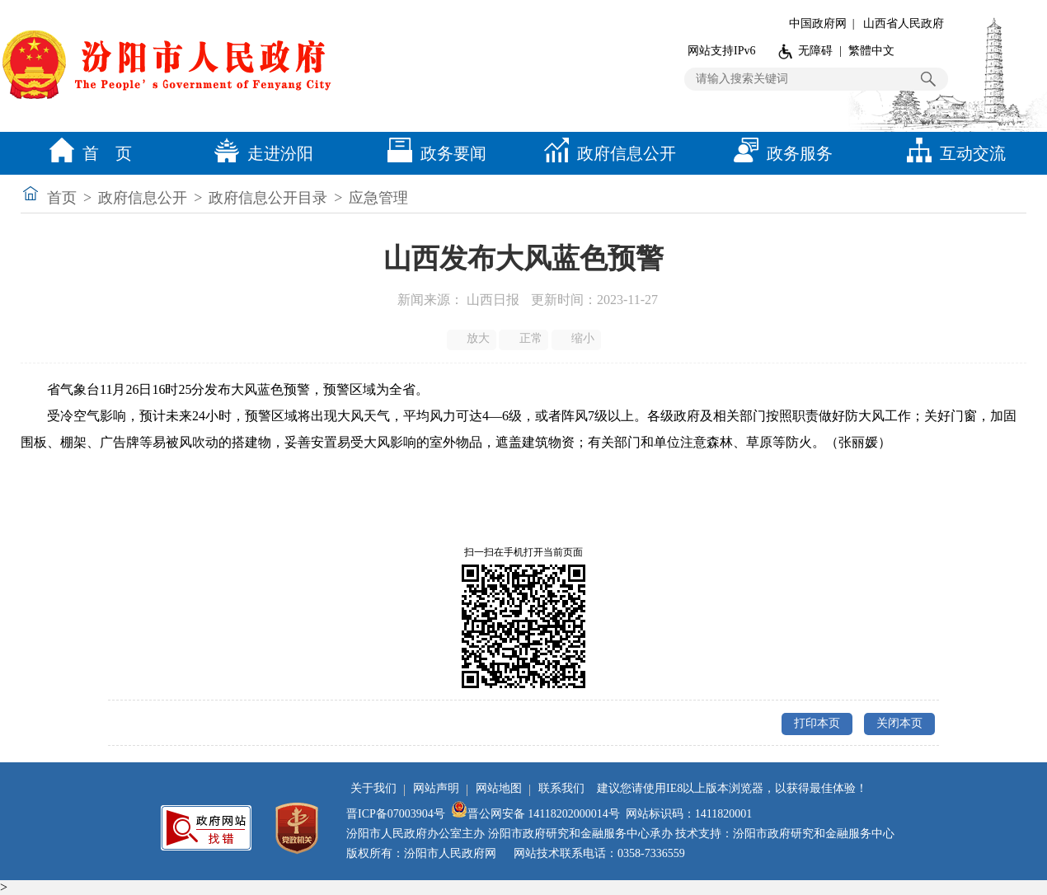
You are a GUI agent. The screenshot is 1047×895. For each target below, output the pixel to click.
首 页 (86, 153)
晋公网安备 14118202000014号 (535, 814)
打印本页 (817, 723)
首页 (62, 198)
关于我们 (373, 788)
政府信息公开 (606, 153)
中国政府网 (818, 23)
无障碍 (815, 51)
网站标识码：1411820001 (689, 814)
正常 (524, 338)
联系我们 (561, 788)
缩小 (577, 338)
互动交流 (952, 153)
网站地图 (499, 788)
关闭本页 (899, 723)
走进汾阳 (259, 153)
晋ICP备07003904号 (395, 814)
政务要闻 (432, 153)
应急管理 (378, 198)
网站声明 (436, 788)
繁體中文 (871, 51)
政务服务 (779, 153)
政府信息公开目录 (268, 198)
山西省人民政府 (903, 23)
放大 (473, 338)
